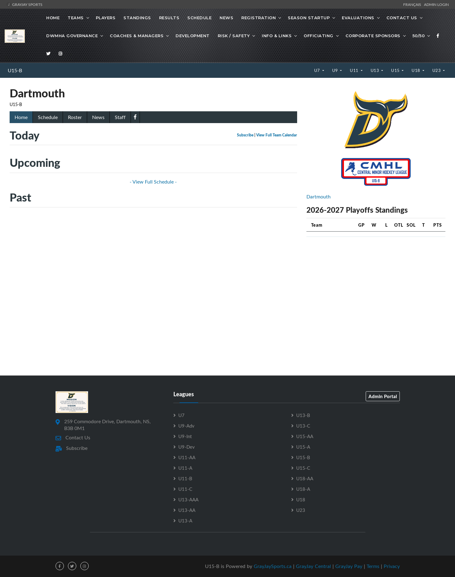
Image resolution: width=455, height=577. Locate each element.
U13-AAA (188, 499)
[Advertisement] (375, 285)
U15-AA (304, 436)
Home (53, 17)
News (226, 17)
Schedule (199, 17)
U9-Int (185, 436)
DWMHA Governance (72, 35)
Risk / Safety (234, 35)
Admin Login (436, 4)
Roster (75, 117)
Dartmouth (318, 196)
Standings (137, 17)
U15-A (303, 447)
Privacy (392, 566)
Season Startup (309, 17)
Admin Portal (382, 396)
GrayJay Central (313, 566)
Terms (373, 566)
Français (413, 4)
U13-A (185, 520)
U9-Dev (186, 447)
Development (193, 35)
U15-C (303, 468)
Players (106, 17)
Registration (258, 17)
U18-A (303, 489)
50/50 (419, 35)
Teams (76, 17)
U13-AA (186, 510)
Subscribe (245, 135)
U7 (317, 70)
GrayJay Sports (24, 4)
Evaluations (358, 17)
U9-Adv (186, 426)
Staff (120, 117)
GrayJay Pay (348, 566)
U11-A (185, 468)
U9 (335, 70)
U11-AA (186, 457)
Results (169, 17)
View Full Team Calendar (276, 135)
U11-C (185, 489)
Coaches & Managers (136, 35)
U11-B (185, 478)
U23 (437, 70)
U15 (396, 70)
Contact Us (401, 17)
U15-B (15, 70)
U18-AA (304, 478)
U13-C (303, 426)
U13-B (303, 415)
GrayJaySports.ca (273, 566)
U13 (375, 70)
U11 (354, 70)
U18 (416, 70)
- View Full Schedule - (153, 181)
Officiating (318, 35)
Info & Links (277, 35)
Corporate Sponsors (373, 35)
